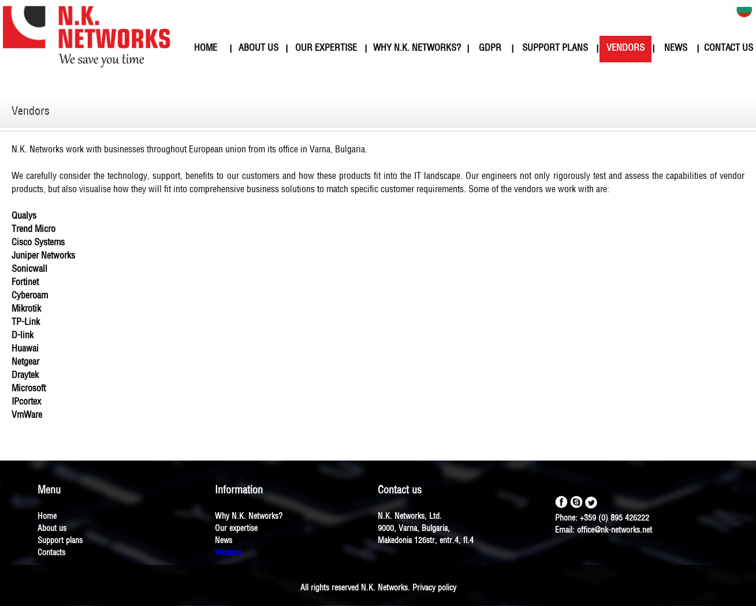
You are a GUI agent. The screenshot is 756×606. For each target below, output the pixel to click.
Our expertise (236, 529)
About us (52, 529)
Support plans (60, 541)
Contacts (51, 553)
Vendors (228, 553)
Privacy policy (434, 588)
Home (47, 517)
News (223, 541)
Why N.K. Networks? (248, 517)
